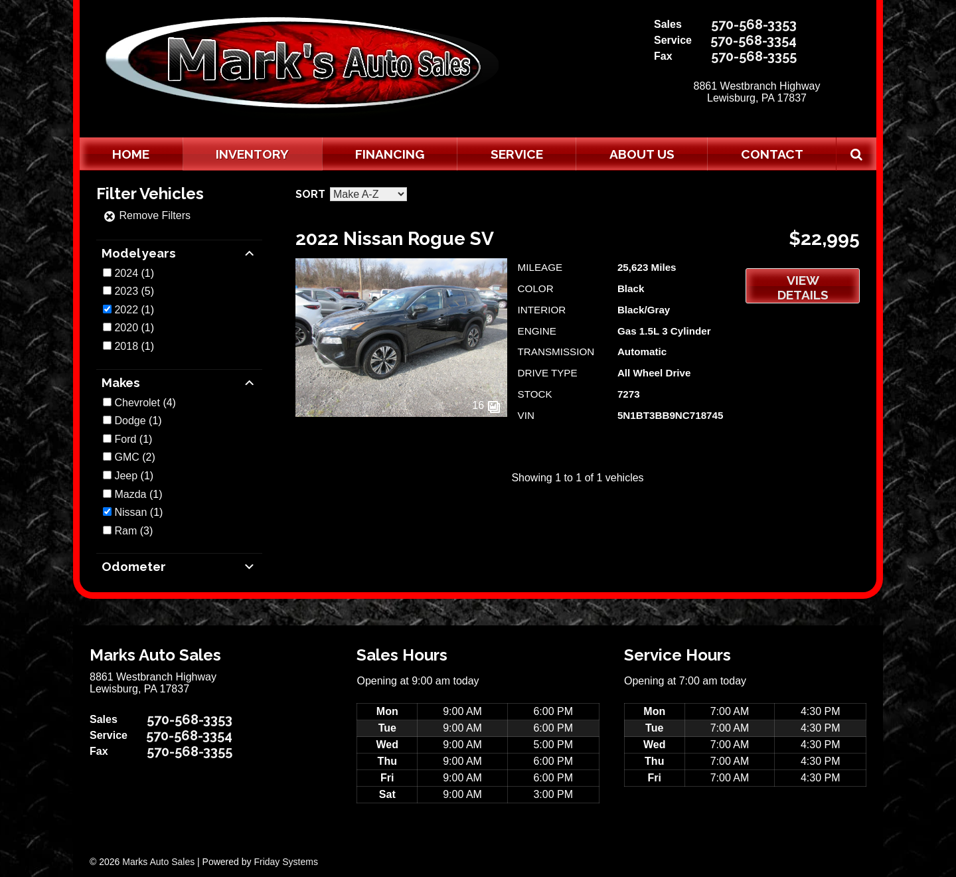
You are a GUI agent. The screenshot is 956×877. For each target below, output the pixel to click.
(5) (134, 291)
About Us (642, 154)
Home (130, 154)
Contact (772, 154)
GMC (126, 457)
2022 (126, 309)
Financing (389, 154)
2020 (126, 327)
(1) (134, 273)
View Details (803, 287)
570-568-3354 (753, 40)
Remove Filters (147, 215)
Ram (125, 530)
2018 (126, 346)
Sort (310, 194)
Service (517, 154)
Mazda (130, 494)
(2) (134, 457)
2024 (126, 273)
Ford (125, 439)
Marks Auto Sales (158, 861)
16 (486, 405)
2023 (126, 291)
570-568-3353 (754, 25)
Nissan (130, 512)
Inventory (252, 154)
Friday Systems (285, 861)
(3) (133, 530)
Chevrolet (136, 402)
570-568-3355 (754, 56)
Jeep (125, 475)
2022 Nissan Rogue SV (394, 239)
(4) (144, 402)
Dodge (129, 420)
